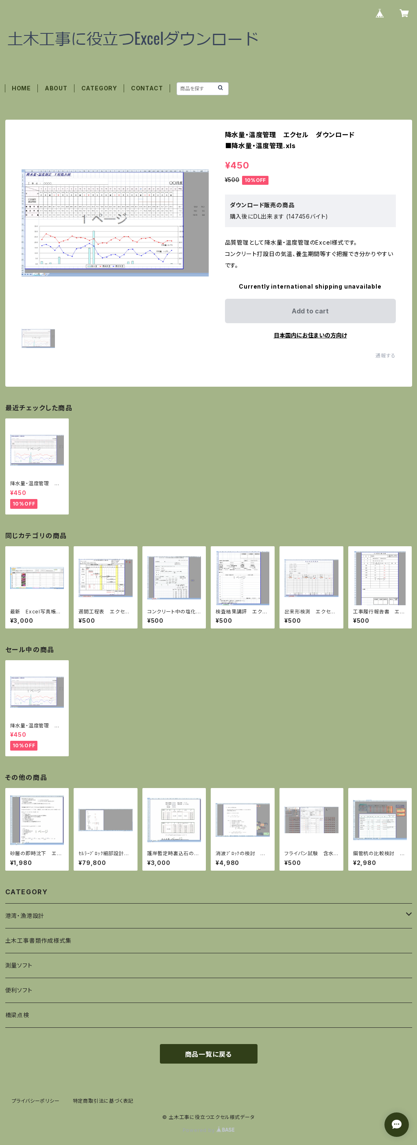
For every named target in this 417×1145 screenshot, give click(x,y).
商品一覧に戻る (208, 1054)
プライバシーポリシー (36, 1101)
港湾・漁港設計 (25, 915)
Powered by (209, 1130)
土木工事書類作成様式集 (38, 940)
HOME (21, 88)
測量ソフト (19, 965)
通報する (385, 355)
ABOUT (56, 88)
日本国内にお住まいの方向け (310, 335)
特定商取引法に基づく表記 (103, 1101)
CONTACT (147, 88)
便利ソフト (19, 990)
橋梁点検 (17, 1014)
